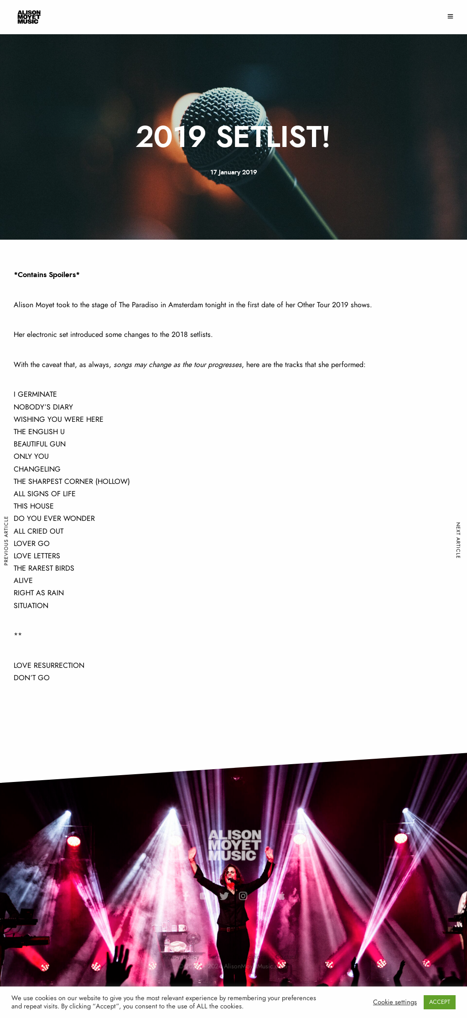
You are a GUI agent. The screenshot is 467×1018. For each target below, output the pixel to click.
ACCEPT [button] (439, 1002)
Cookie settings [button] (395, 1002)
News (233, 105)
